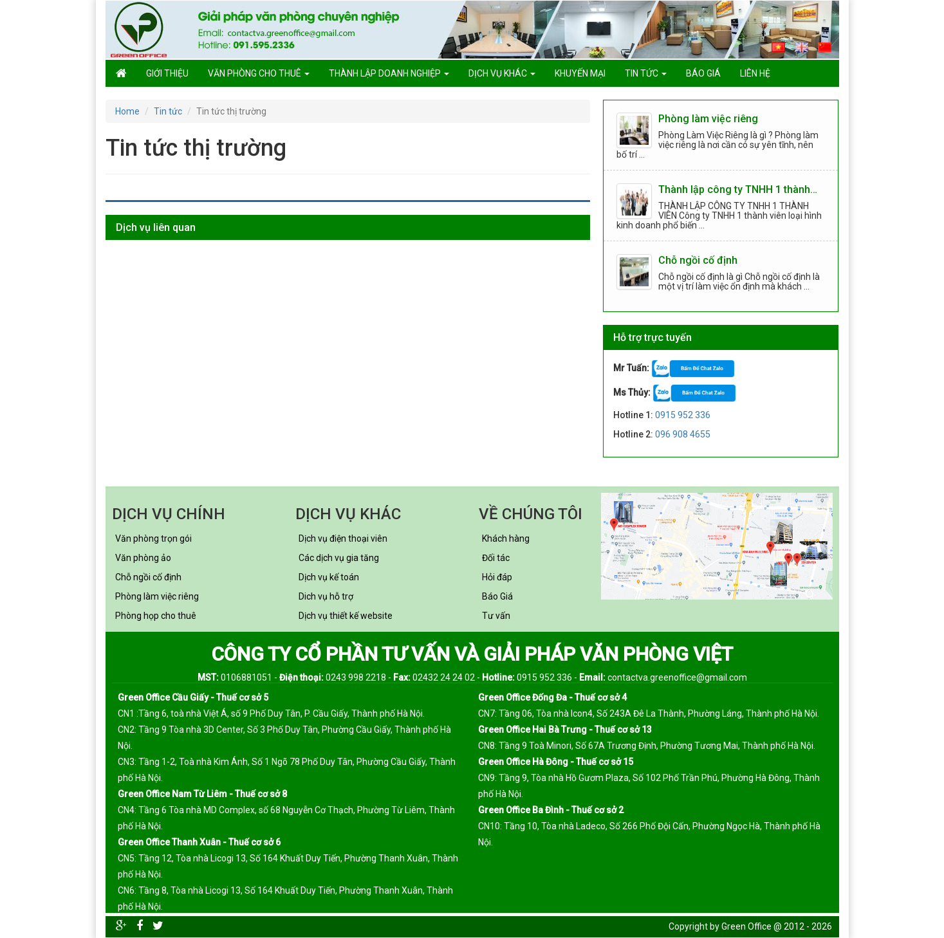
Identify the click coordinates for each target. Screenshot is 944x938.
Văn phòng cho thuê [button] (259, 73)
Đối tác (496, 558)
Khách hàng (506, 538)
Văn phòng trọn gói (153, 538)
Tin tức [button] (646, 73)
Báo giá (703, 73)
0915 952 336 (682, 415)
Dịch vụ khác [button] (501, 73)
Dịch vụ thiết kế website (346, 616)
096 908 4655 (682, 434)
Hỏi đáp (497, 577)
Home (127, 111)
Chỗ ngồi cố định (697, 261)
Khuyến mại (580, 73)
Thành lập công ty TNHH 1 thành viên (738, 190)
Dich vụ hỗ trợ (326, 596)
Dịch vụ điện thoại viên (343, 538)
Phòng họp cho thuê (155, 616)
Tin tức (168, 111)
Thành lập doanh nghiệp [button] (389, 73)
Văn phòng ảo (143, 558)
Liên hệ (755, 73)
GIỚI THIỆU (167, 73)
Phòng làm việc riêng (708, 119)
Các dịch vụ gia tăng (339, 558)
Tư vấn (496, 616)
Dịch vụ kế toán (329, 577)
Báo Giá (497, 596)
